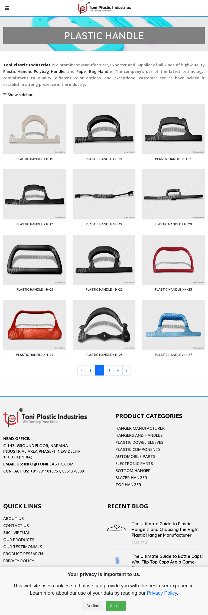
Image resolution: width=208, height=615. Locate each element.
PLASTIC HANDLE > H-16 (173, 159)
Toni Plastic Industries (27, 64)
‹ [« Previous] (81, 370)
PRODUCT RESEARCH (23, 553)
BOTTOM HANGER (133, 470)
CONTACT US (16, 525)
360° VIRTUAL (16, 532)
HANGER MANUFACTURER (140, 428)
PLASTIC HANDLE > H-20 (173, 224)
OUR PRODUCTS (18, 539)
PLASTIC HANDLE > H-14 (35, 159)
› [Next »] (126, 370)
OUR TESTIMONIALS (22, 546)
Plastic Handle (17, 71)
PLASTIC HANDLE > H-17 (35, 224)
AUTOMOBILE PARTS (135, 456)
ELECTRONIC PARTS (134, 463)
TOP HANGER (128, 484)
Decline (92, 606)
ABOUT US (13, 518)
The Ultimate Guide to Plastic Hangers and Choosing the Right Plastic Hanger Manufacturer (165, 529)
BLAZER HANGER (131, 477)
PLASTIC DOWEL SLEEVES (139, 442)
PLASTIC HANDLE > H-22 (104, 289)
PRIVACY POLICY (18, 560)
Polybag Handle (49, 71)
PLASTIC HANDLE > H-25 (104, 355)
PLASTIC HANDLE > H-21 (35, 289)
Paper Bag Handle (94, 71)
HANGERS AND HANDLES (139, 435)
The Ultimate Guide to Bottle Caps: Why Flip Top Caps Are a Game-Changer (167, 562)
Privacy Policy (162, 593)
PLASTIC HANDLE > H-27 (173, 355)
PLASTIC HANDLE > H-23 (173, 289)
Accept (116, 606)
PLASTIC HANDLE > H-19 (104, 224)
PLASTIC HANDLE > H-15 (104, 159)
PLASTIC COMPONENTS (138, 449)
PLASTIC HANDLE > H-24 (34, 355)
